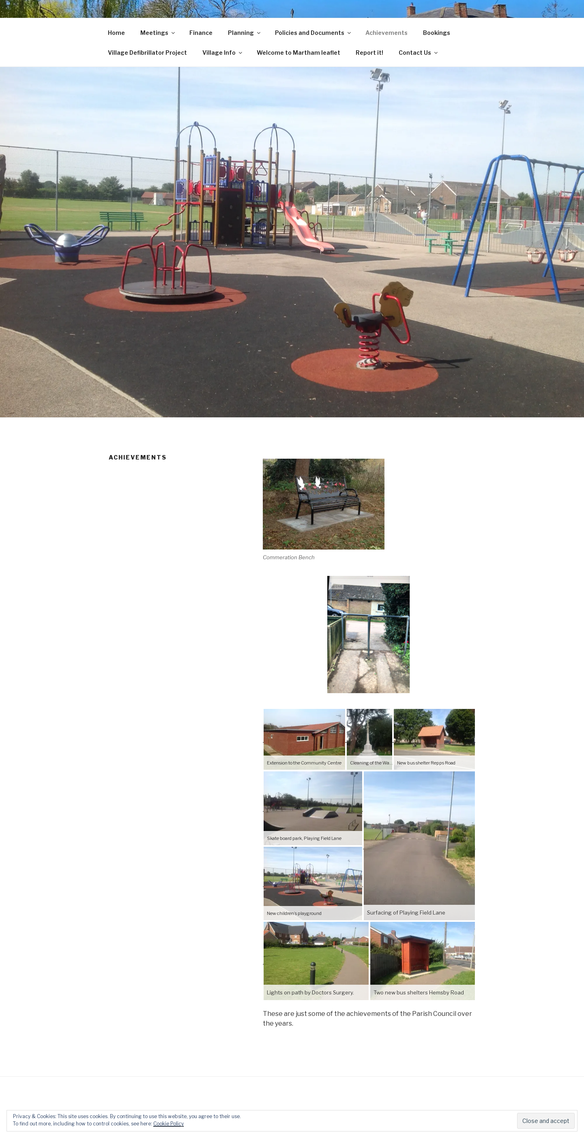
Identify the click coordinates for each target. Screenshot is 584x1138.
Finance (201, 32)
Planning (245, 32)
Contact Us (419, 52)
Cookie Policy (168, 1124)
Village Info (222, 52)
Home (116, 32)
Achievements (386, 32)
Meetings (158, 32)
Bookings (436, 32)
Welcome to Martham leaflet (298, 52)
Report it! (369, 52)
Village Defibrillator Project (147, 52)
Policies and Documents (313, 32)
